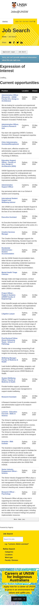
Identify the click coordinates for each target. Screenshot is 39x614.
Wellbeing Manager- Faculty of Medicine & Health (10, 360)
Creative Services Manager (8, 233)
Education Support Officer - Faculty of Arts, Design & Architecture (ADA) (9, 163)
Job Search (12, 37)
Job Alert (22, 52)
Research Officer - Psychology (8, 493)
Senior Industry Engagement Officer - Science (10, 471)
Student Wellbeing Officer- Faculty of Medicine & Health (8, 380)
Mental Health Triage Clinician (9, 273)
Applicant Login (9, 52)
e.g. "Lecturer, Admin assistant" (17, 544)
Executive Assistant (9, 217)
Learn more (17, 599)
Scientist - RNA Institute (7, 442)
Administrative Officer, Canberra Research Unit (10, 126)
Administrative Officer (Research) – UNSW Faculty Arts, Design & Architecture (10, 98)
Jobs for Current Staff (24, 21)
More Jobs (19, 519)
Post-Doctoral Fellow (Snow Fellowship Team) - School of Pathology (9, 341)
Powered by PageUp (6, 527)
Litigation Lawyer (8, 314)
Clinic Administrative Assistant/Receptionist (10, 143)
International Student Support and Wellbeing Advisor (10, 200)
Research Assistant (9, 397)
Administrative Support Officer (7, 186)
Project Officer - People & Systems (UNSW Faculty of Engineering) (8, 296)
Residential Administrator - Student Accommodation (8, 251)
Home (4, 37)
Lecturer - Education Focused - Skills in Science (9, 413)
